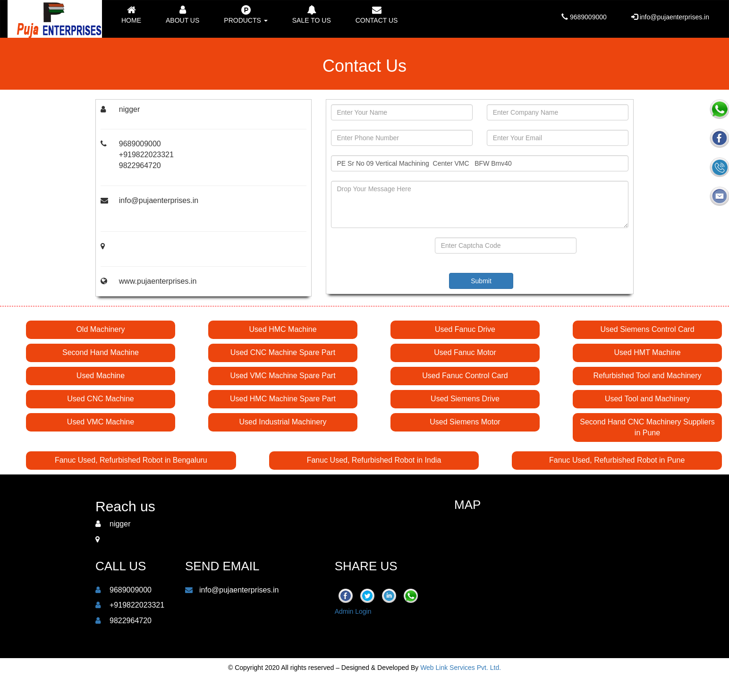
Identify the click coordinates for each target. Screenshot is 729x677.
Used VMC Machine (100, 422)
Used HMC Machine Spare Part (283, 399)
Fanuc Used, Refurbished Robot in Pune (617, 460)
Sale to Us (311, 14)
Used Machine (100, 376)
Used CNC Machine (100, 399)
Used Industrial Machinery (283, 422)
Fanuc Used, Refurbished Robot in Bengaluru (131, 460)
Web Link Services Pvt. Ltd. (460, 667)
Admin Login (353, 611)
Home (131, 14)
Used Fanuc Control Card (465, 376)
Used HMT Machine (647, 352)
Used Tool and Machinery (647, 399)
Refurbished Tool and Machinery (647, 376)
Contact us (377, 14)
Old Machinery (100, 329)
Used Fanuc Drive (465, 329)
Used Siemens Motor (465, 422)
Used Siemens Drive (465, 399)
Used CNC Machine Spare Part (282, 352)
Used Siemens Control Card (647, 329)
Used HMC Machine (282, 329)
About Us (182, 14)
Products (245, 14)
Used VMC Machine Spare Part (282, 376)
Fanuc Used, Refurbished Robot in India (374, 460)
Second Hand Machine (100, 352)
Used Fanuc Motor (465, 352)
